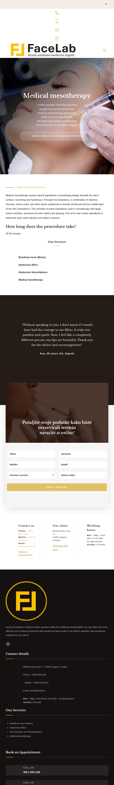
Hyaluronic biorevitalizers (33, 272)
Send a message (57, 487)
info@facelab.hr (27, 547)
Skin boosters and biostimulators (26, 732)
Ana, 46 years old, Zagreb (57, 353)
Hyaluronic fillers (28, 265)
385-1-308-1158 (31, 772)
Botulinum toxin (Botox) (32, 257)
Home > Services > (43, 136)
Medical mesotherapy (68, 136)
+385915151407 (41, 683)
